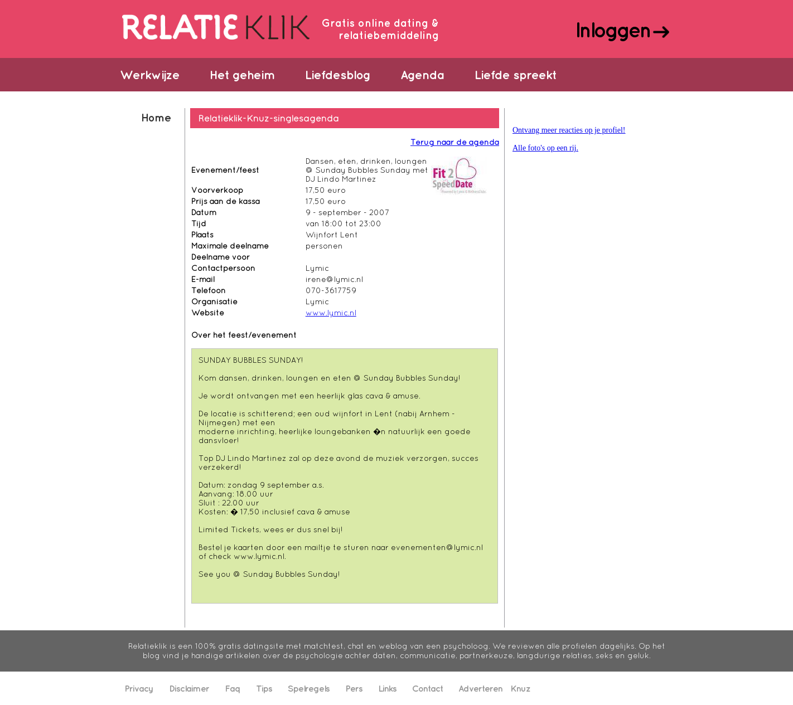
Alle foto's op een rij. (545, 148)
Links (387, 688)
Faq (232, 688)
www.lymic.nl (331, 312)
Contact (427, 688)
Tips (264, 688)
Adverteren (480, 688)
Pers (353, 688)
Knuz (520, 688)
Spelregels (309, 688)
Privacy (138, 688)
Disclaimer (189, 688)
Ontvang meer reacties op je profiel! (569, 130)
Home (156, 117)
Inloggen (612, 29)
